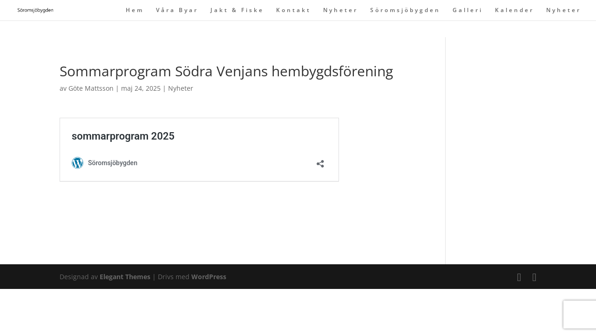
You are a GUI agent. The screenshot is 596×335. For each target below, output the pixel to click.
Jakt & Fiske (237, 10)
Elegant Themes (125, 276)
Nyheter (340, 10)
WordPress (208, 276)
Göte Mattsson (91, 88)
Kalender (514, 10)
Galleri (468, 10)
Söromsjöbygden (405, 10)
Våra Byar (177, 10)
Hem (135, 10)
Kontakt (293, 10)
